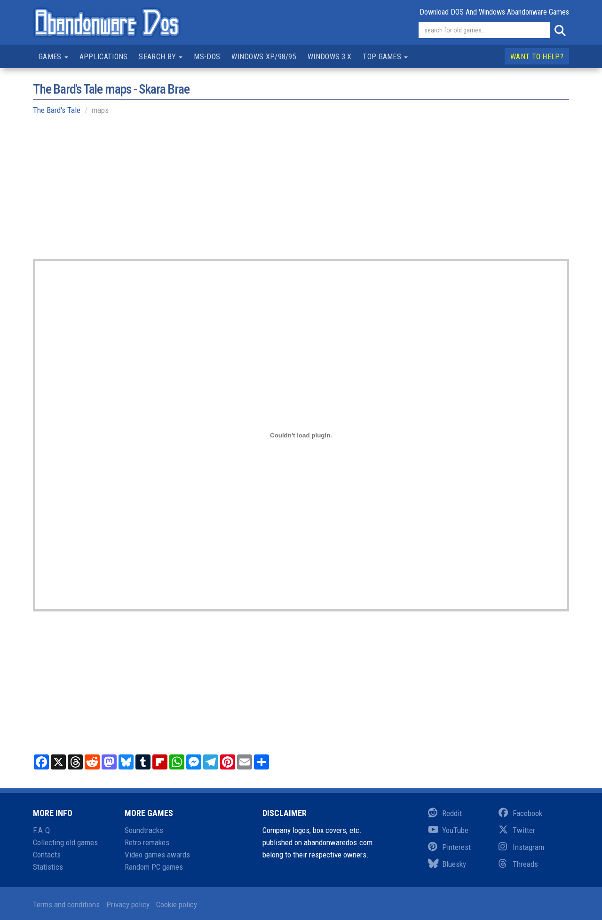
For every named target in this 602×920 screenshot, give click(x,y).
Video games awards (157, 854)
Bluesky (447, 864)
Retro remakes (147, 842)
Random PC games (154, 867)
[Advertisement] (301, 193)
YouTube (448, 830)
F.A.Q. (42, 830)
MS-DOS (207, 56)
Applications (103, 56)
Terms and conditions (66, 904)
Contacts (47, 854)
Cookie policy (176, 904)
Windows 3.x (329, 56)
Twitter (517, 830)
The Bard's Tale (56, 110)
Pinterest (449, 847)
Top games (385, 56)
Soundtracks (144, 830)
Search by (160, 56)
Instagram (521, 847)
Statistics (48, 867)
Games (53, 56)
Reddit (445, 813)
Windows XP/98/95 (263, 56)
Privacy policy (128, 904)
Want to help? (536, 56)
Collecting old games (65, 842)
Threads (518, 864)
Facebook (520, 813)
